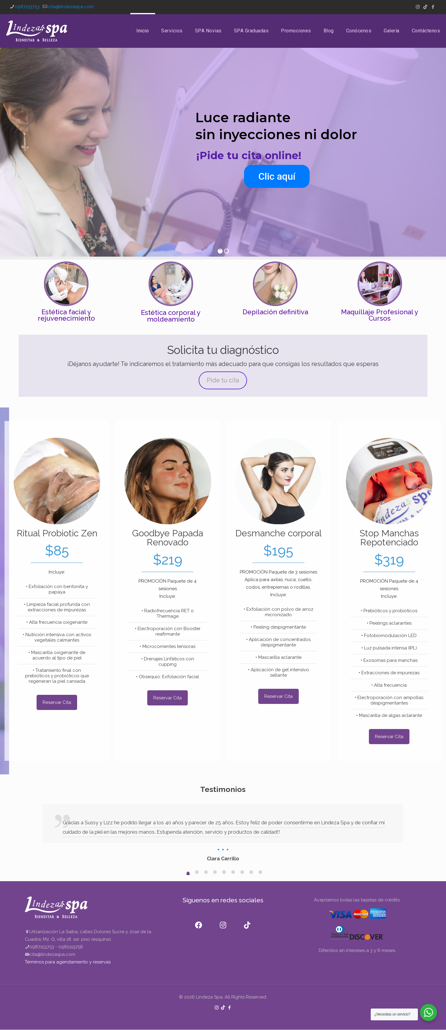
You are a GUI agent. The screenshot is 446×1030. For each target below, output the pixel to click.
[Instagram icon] (417, 7)
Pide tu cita (223, 380)
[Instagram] (223, 921)
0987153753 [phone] (27, 6)
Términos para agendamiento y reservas (68, 962)
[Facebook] (199, 921)
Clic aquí (276, 176)
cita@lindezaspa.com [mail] (71, 6)
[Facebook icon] (433, 7)
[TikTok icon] (425, 7)
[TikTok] (247, 921)
